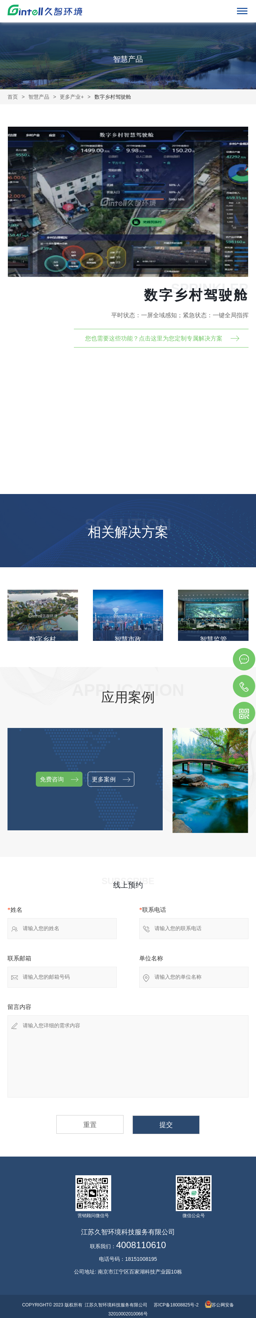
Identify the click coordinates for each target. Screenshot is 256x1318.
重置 (90, 1125)
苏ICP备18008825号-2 (176, 1305)
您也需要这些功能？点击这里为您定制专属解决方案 (153, 338)
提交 (166, 1125)
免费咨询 (59, 779)
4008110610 (141, 1245)
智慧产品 (38, 97)
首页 (12, 97)
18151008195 (141, 1259)
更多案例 (111, 779)
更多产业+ (72, 97)
